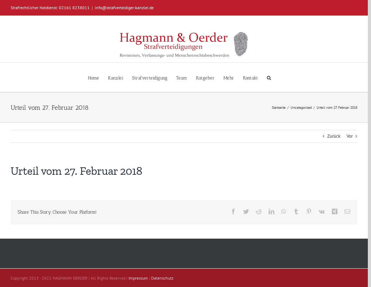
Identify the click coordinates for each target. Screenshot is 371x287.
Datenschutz (162, 278)
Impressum (138, 278)
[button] (269, 77)
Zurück (333, 136)
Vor (350, 136)
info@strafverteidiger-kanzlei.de (124, 7)
